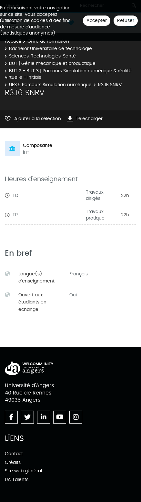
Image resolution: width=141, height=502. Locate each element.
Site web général (23, 470)
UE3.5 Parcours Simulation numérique (50, 84)
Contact (14, 453)
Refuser (125, 20)
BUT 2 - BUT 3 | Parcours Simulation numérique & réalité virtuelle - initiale (68, 74)
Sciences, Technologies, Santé (42, 56)
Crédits (13, 462)
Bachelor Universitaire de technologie (50, 48)
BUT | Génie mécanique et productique (52, 63)
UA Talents (16, 479)
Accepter (96, 20)
